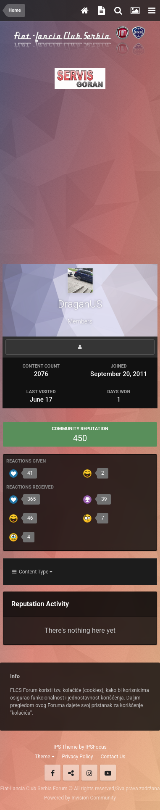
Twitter (71, 773)
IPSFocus (95, 747)
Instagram (89, 773)
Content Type (32, 572)
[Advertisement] (80, 174)
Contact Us (112, 757)
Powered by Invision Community (80, 798)
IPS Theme (65, 747)
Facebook (52, 773)
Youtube (108, 773)
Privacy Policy (77, 757)
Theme (45, 757)
